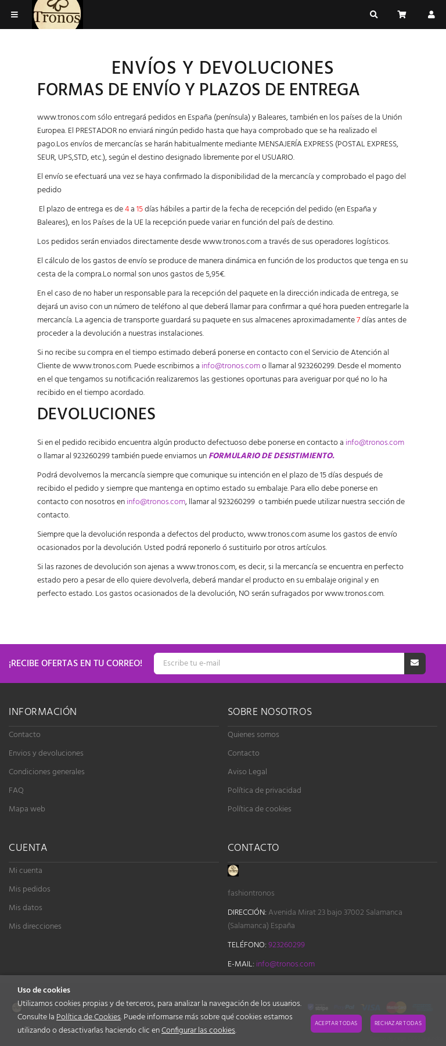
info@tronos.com (231, 366)
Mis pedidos (30, 889)
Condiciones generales (47, 772)
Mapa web (27, 809)
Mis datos (25, 908)
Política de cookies (260, 809)
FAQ (16, 790)
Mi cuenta (25, 871)
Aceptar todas (336, 1023)
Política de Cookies (88, 1017)
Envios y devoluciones (46, 753)
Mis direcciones (35, 926)
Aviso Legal (247, 772)
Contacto (25, 735)
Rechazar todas (398, 1023)
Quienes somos (253, 735)
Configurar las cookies (198, 1030)
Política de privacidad (264, 790)
